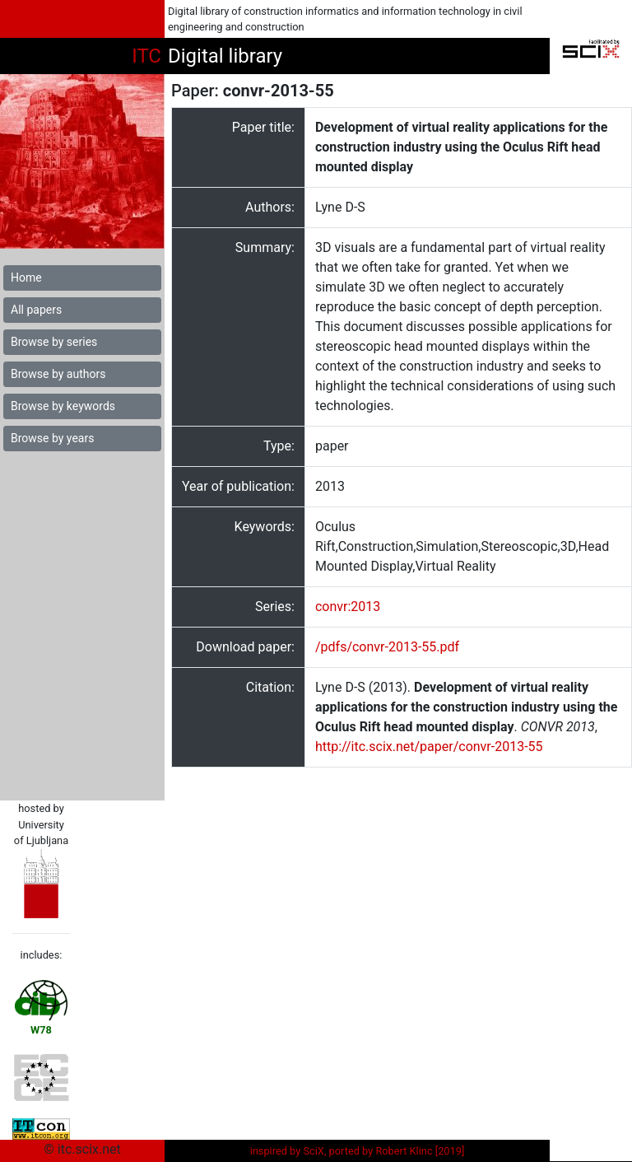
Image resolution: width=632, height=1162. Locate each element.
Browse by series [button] (54, 341)
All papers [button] (36, 309)
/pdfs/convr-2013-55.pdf (387, 647)
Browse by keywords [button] (63, 406)
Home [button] (26, 277)
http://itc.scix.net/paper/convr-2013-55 (429, 746)
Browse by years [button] (52, 438)
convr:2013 (347, 606)
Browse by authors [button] (58, 373)
